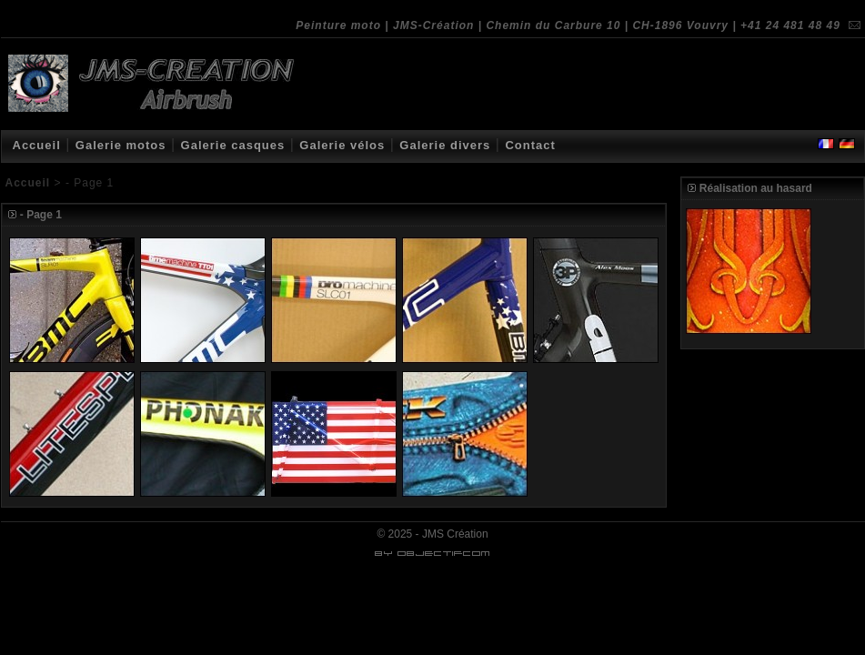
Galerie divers (444, 145)
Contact (530, 145)
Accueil (37, 145)
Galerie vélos (342, 145)
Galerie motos (120, 145)
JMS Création (455, 534)
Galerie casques (233, 145)
